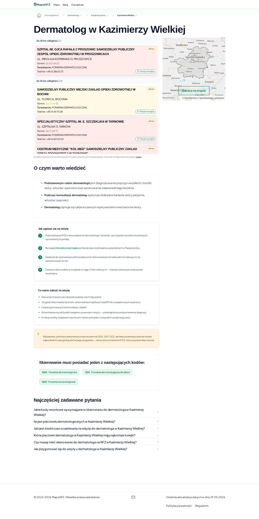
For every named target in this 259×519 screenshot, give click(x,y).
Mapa (57, 4)
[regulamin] (201, 506)
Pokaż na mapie (145, 71)
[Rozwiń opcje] (80, 15)
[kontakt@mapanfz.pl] (133, 497)
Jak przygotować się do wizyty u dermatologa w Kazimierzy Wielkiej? (96, 449)
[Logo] (42, 4)
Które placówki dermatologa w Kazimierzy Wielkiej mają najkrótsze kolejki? (96, 435)
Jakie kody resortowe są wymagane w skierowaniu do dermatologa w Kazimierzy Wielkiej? (96, 412)
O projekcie (77, 4)
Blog (65, 4)
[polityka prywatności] (179, 506)
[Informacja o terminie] (58, 63)
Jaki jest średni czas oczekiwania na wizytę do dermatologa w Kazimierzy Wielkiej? (96, 428)
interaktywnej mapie (67, 247)
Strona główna (47, 15)
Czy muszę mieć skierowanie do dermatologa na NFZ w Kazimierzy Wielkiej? (96, 442)
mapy (139, 157)
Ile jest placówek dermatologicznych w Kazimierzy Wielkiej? (96, 421)
